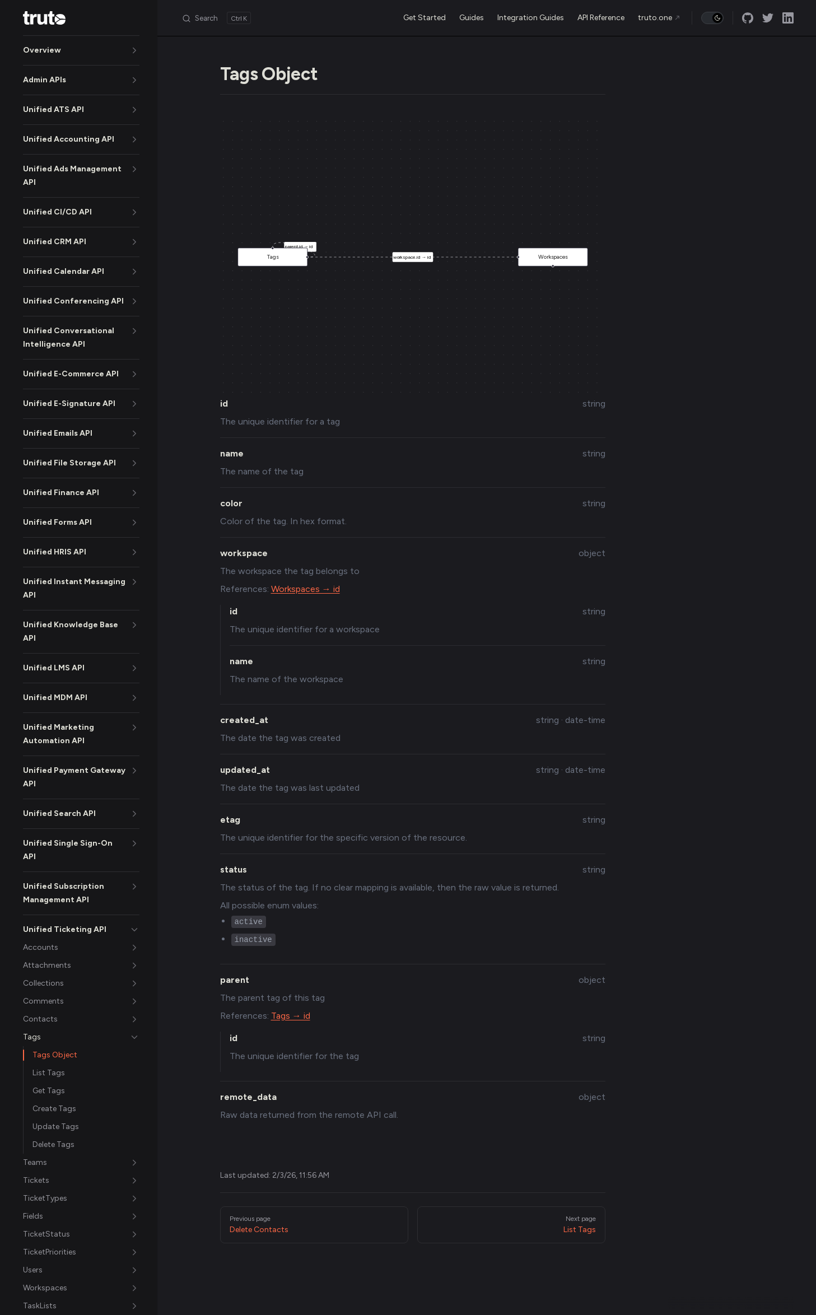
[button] (81, 50)
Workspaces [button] (542, 260)
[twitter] (768, 18)
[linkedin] (788, 18)
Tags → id (290, 1015)
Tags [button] (287, 254)
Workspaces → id (305, 589)
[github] (748, 18)
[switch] (712, 18)
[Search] (216, 18)
